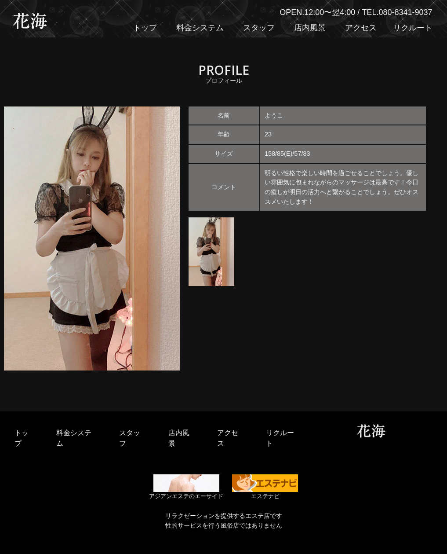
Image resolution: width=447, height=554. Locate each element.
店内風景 (310, 27)
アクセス (361, 27)
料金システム (200, 27)
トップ (145, 27)
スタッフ (259, 27)
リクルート (412, 27)
